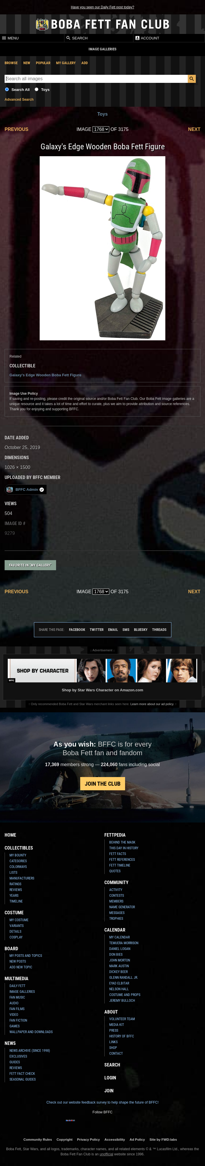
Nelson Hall (119, 989)
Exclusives (18, 1056)
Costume (14, 912)
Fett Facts (117, 854)
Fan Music (17, 997)
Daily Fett (17, 986)
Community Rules (37, 1139)
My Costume (18, 920)
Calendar (114, 930)
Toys (45, 89)
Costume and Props (124, 995)
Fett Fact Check (22, 1074)
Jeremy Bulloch (122, 1001)
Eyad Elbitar (119, 983)
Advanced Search (19, 100)
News (10, 1043)
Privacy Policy (88, 1139)
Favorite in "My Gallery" (30, 565)
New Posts (17, 961)
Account (147, 38)
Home (10, 835)
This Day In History (123, 848)
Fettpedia (115, 835)
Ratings (15, 884)
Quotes (114, 871)
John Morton (119, 960)
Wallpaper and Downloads (31, 1032)
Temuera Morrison (123, 943)
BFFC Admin (25, 489)
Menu (10, 38)
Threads (159, 629)
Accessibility (114, 1139)
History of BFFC (121, 1036)
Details (15, 932)
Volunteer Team (122, 1019)
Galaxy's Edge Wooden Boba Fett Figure (45, 375)
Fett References (122, 860)
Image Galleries (22, 992)
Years (13, 896)
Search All (21, 89)
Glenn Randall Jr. (123, 978)
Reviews (15, 890)
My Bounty (17, 855)
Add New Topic (20, 967)
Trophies (116, 919)
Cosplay (15, 937)
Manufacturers (21, 878)
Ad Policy (137, 1139)
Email (113, 629)
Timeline (16, 901)
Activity (115, 890)
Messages (116, 913)
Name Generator (122, 907)
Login (110, 1078)
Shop (113, 1048)
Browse (11, 63)
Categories (18, 861)
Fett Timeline (119, 865)
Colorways (18, 867)
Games (14, 1026)
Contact (116, 1054)
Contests (116, 896)
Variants (16, 926)
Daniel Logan (119, 949)
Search (77, 38)
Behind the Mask (122, 842)
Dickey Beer (118, 972)
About (111, 1012)
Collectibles (19, 848)
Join (109, 1091)
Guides (14, 1062)
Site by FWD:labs (163, 1139)
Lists (13, 873)
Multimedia (16, 978)
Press (113, 1030)
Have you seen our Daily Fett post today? (102, 7)
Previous (16, 129)
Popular (43, 63)
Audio (13, 1003)
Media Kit (116, 1025)
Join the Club (102, 783)
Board (11, 948)
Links (113, 1042)
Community (116, 882)
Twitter (97, 629)
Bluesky (140, 629)
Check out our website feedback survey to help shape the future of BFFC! (102, 1102)
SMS (125, 629)
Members (116, 901)
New (26, 63)
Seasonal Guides (22, 1079)
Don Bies (115, 955)
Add (84, 63)
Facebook (77, 629)
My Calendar (119, 937)
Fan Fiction (18, 1020)
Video (13, 1015)
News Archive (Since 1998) (29, 1051)
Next (194, 129)
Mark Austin (119, 966)
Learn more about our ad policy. (152, 704)
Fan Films (16, 1009)
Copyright (64, 1139)
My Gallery (66, 63)
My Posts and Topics (25, 956)
